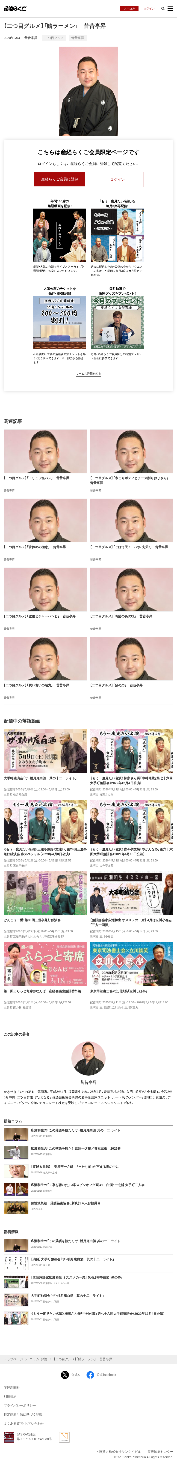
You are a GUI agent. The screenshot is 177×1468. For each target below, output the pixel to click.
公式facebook (101, 1375)
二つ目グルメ (54, 38)
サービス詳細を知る (88, 373)
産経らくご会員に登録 (59, 180)
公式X (70, 1375)
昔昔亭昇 (30, 38)
